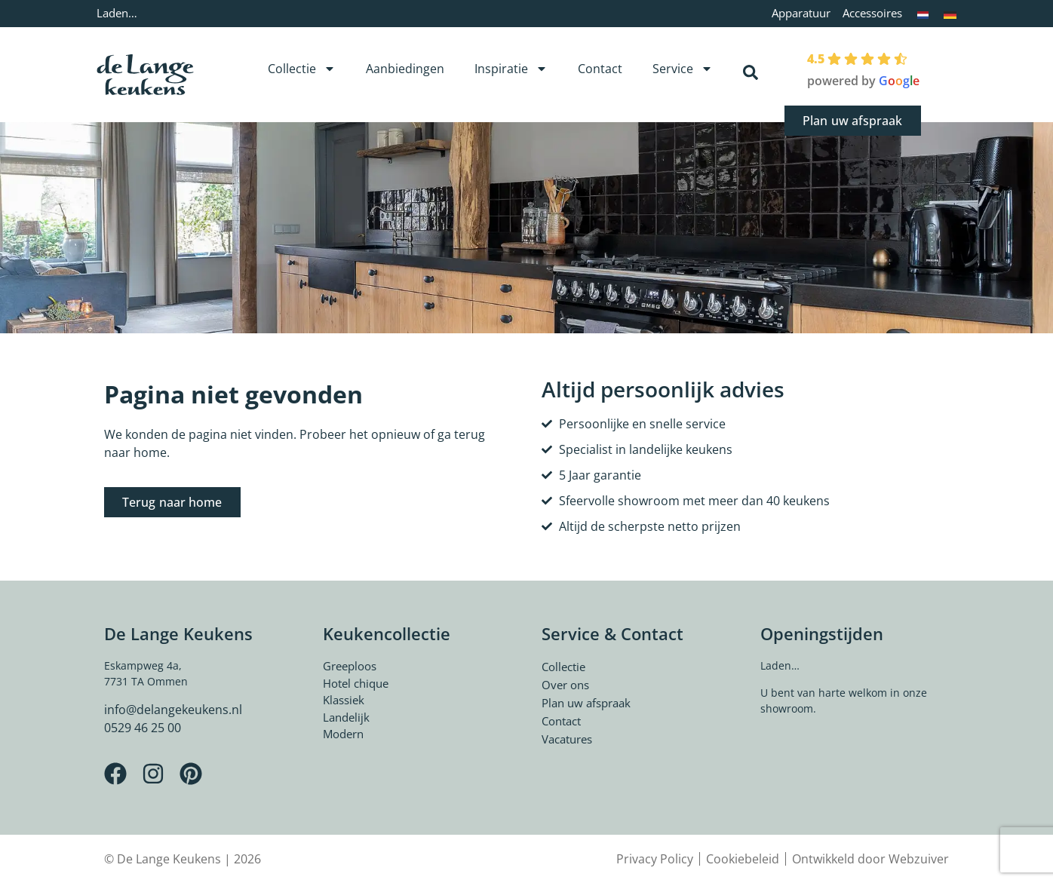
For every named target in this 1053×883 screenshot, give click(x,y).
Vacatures (567, 739)
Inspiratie (511, 68)
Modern (343, 733)
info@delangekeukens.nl (173, 709)
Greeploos (349, 665)
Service (682, 68)
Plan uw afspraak (586, 702)
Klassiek (343, 699)
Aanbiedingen (405, 68)
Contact (600, 68)
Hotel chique (355, 683)
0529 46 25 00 (142, 727)
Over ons (565, 684)
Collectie (302, 68)
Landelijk (346, 717)
